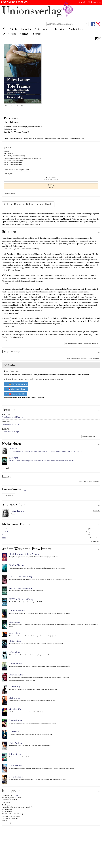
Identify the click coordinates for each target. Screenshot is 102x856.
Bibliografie (8, 174)
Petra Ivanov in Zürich (10, 424)
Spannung (5, 535)
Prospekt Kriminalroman (92, 532)
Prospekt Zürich (94, 538)
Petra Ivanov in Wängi (10, 432)
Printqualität (19, 106)
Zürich (4, 538)
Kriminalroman (7, 532)
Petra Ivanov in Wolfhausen (12, 417)
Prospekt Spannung (93, 535)
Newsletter (9, 34)
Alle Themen (95, 541)
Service (38, 34)
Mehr (7, 468)
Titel (13, 29)
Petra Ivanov (9, 495)
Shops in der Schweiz (16, 389)
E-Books (26, 29)
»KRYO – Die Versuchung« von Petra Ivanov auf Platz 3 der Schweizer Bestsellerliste (41, 459)
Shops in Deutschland (16, 384)
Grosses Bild (9, 106)
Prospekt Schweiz (94, 529)
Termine (60, 29)
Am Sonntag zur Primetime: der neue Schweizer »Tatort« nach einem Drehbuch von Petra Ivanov (45, 450)
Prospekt (96, 510)
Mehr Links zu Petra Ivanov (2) (89, 481)
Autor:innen (43, 29)
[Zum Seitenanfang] (99, 232)
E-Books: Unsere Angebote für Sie (17, 170)
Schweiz (4, 529)
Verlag (24, 34)
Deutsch (15, 795)
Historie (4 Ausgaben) (10, 193)
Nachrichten (76, 29)
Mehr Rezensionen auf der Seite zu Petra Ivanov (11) (82, 344)
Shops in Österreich (16, 394)
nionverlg (38, 11)
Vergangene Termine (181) (90, 436)
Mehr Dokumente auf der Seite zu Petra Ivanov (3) (83, 358)
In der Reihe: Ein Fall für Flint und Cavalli (30, 204)
